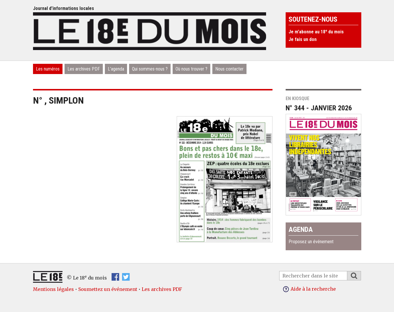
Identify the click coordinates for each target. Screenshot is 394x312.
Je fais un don (303, 39)
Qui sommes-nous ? (150, 69)
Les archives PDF (83, 69)
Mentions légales (53, 289)
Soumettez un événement (107, 289)
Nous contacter (229, 69)
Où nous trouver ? (191, 69)
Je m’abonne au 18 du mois (316, 32)
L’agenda (116, 69)
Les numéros (48, 69)
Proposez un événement (311, 241)
